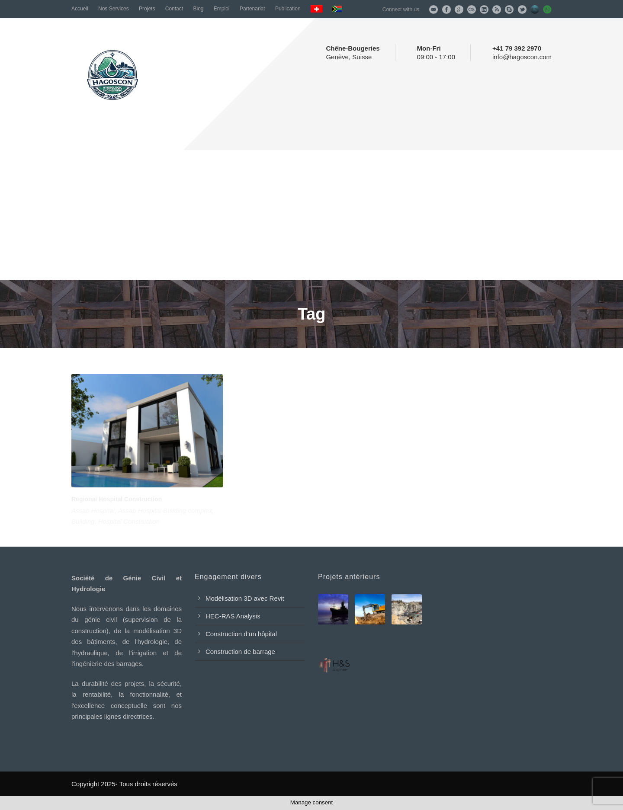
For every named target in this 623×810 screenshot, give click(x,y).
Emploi (222, 9)
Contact (174, 9)
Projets (147, 9)
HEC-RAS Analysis (233, 616)
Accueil (79, 9)
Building (82, 521)
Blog (198, 9)
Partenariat (252, 9)
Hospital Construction (129, 521)
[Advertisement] (311, 214)
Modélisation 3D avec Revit (245, 598)
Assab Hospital (93, 510)
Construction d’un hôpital (241, 633)
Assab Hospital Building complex (165, 510)
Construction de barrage (240, 651)
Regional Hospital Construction (116, 499)
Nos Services (113, 9)
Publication (288, 9)
